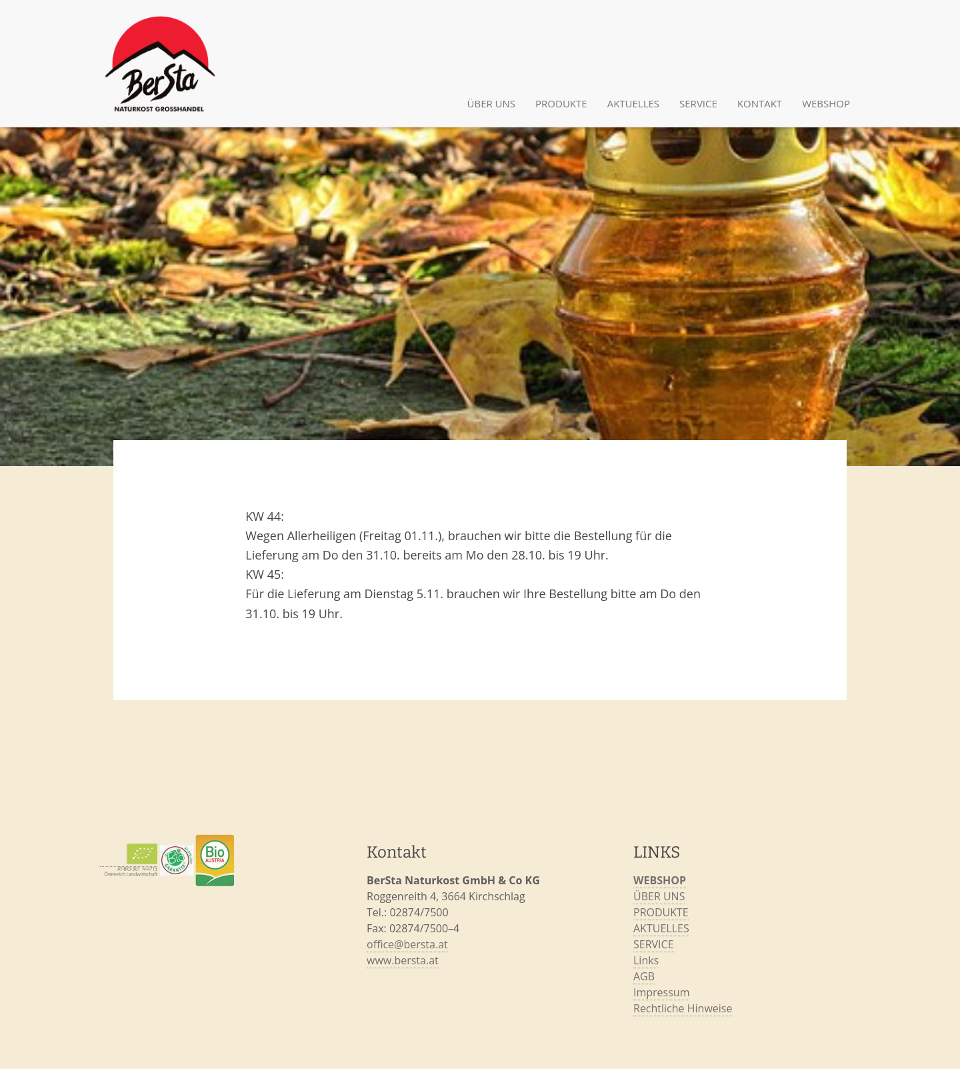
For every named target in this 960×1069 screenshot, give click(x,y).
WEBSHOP (659, 880)
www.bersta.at (403, 960)
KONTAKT (759, 103)
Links (646, 960)
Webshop (826, 103)
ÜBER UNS (491, 103)
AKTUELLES (633, 103)
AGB (644, 976)
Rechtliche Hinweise (682, 1008)
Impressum (661, 992)
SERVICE (698, 103)
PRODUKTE (561, 103)
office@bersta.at (407, 944)
